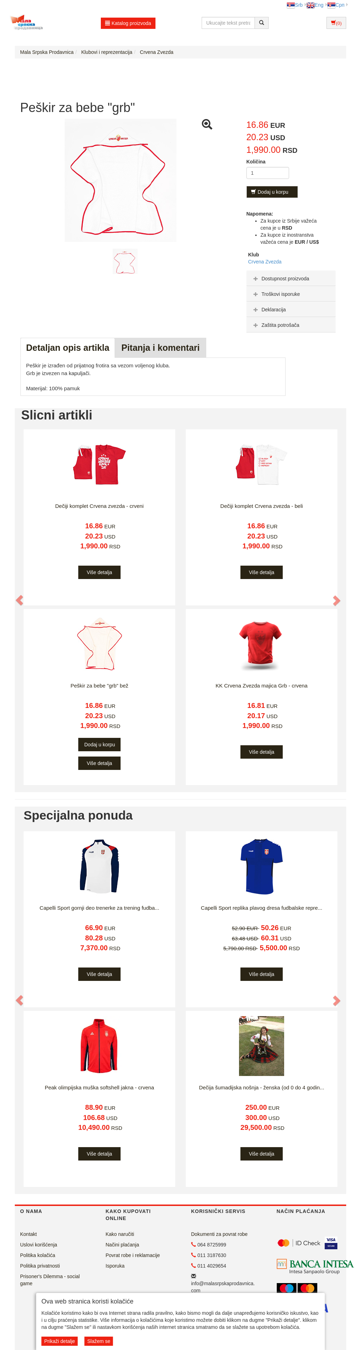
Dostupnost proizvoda (280, 278)
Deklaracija (269, 309)
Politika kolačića (37, 1255)
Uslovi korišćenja (38, 1245)
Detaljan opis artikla (67, 348)
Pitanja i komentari (160, 348)
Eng (315, 5)
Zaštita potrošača (275, 325)
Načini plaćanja (122, 1245)
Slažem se (98, 1341)
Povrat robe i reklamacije (133, 1255)
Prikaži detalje (59, 1341)
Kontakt (28, 1234)
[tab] (291, 278)
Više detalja (99, 572)
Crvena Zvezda (265, 262)
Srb (295, 5)
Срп (335, 5)
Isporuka (115, 1266)
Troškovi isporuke (276, 294)
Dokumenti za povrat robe (219, 1234)
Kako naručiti (120, 1234)
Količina (255, 161)
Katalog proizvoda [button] (128, 23)
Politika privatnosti (40, 1266)
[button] (20, 600)
